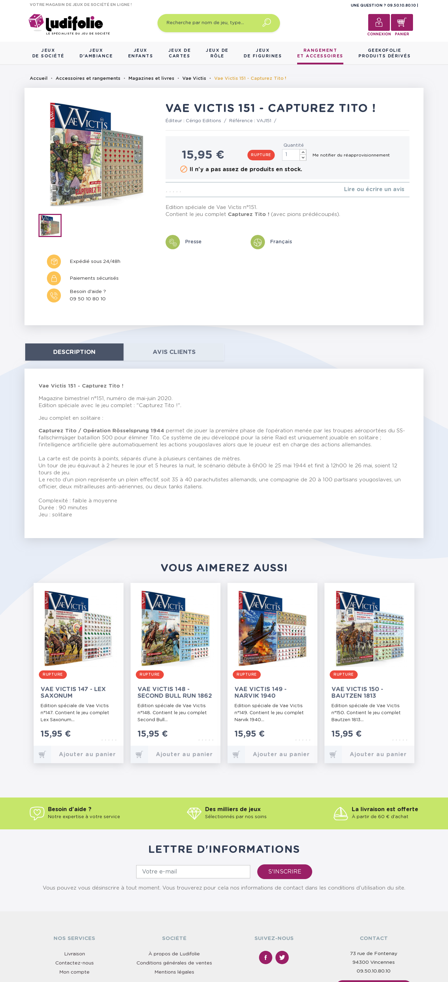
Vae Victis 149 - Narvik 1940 (260, 692)
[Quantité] (294, 155)
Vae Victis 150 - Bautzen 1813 (357, 692)
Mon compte (74, 972)
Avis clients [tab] (174, 352)
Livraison (74, 954)
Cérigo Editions (203, 121)
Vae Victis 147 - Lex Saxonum (73, 692)
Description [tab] (74, 352)
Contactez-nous (74, 963)
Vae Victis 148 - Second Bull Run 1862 (175, 692)
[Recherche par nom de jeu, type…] (219, 23)
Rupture (261, 155)
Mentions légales (174, 972)
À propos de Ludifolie (174, 954)
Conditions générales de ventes (174, 963)
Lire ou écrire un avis (374, 189)
